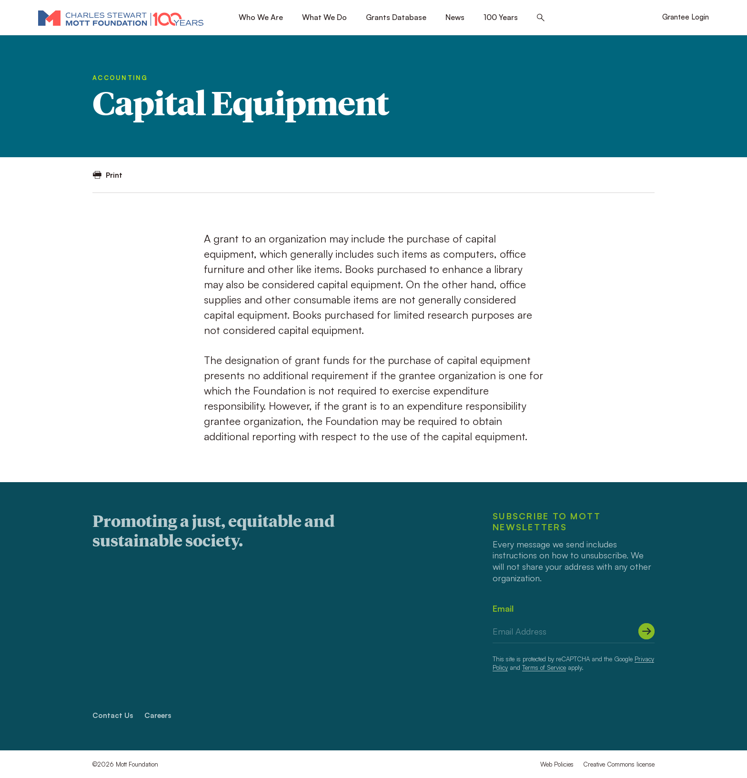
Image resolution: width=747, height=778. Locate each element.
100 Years (501, 17)
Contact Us (112, 715)
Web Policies (557, 764)
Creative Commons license (619, 764)
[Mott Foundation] (120, 18)
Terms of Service (544, 667)
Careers (157, 715)
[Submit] (646, 631)
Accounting (120, 77)
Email (503, 608)
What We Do (324, 17)
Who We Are (261, 17)
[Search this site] (541, 17)
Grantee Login (685, 16)
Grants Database (396, 17)
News (454, 17)
